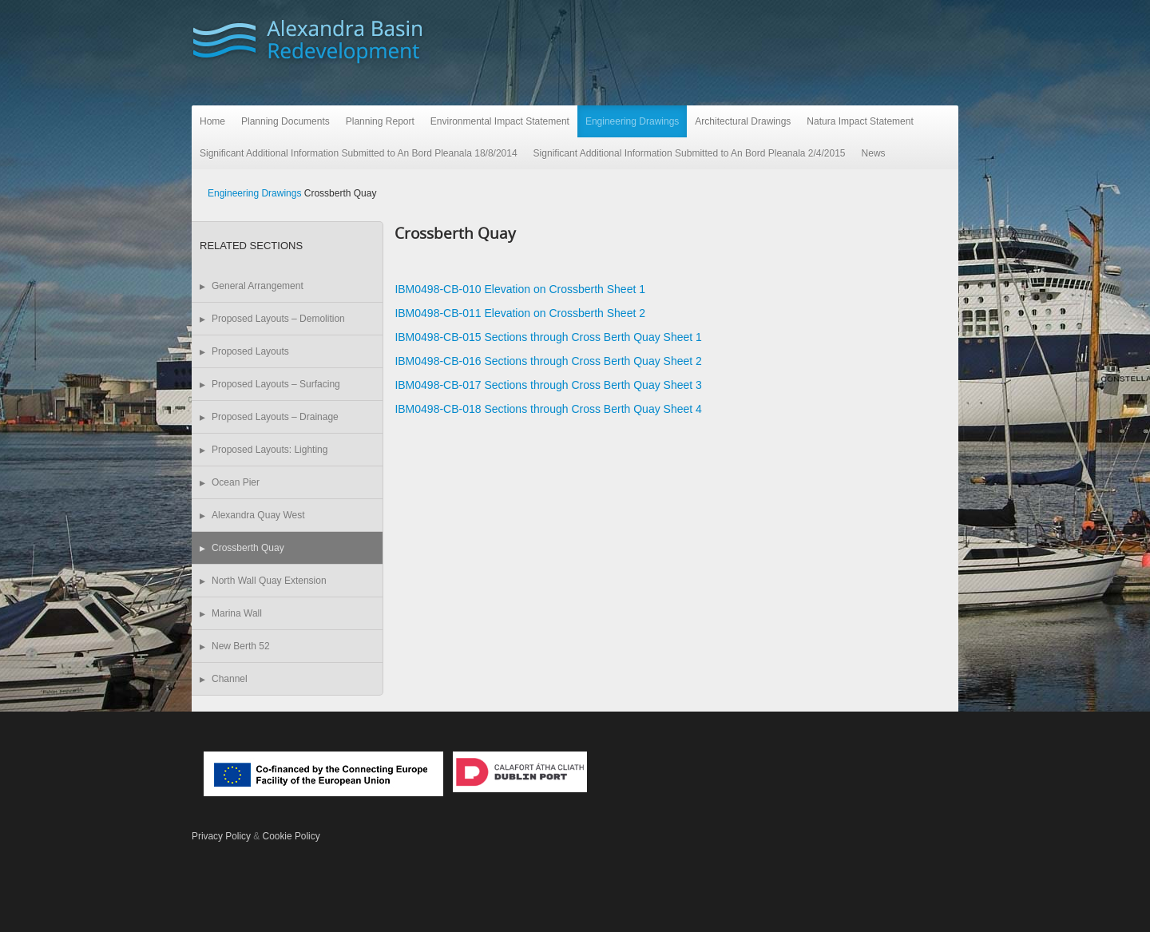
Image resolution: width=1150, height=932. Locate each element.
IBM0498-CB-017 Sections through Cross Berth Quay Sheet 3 (548, 385)
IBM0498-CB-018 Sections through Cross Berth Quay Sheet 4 (548, 409)
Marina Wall (237, 613)
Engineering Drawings (632, 121)
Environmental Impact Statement (499, 121)
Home (212, 121)
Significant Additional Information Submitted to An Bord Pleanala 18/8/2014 (359, 153)
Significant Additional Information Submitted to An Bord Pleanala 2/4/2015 (689, 153)
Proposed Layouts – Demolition (278, 318)
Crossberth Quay (248, 547)
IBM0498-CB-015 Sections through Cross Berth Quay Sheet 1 (548, 337)
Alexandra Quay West (258, 515)
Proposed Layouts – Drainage (275, 416)
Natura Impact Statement (860, 121)
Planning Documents (285, 121)
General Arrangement (257, 285)
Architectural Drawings (743, 121)
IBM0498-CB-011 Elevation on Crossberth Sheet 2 (520, 313)
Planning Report (380, 121)
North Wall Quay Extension (269, 580)
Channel (230, 678)
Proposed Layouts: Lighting (269, 449)
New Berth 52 (241, 646)
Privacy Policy (221, 836)
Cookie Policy (291, 836)
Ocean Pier (236, 482)
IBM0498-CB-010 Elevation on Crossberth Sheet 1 (520, 289)
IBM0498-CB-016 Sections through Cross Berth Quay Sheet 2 (548, 361)
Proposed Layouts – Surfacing (276, 384)
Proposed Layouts (250, 351)
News (874, 153)
